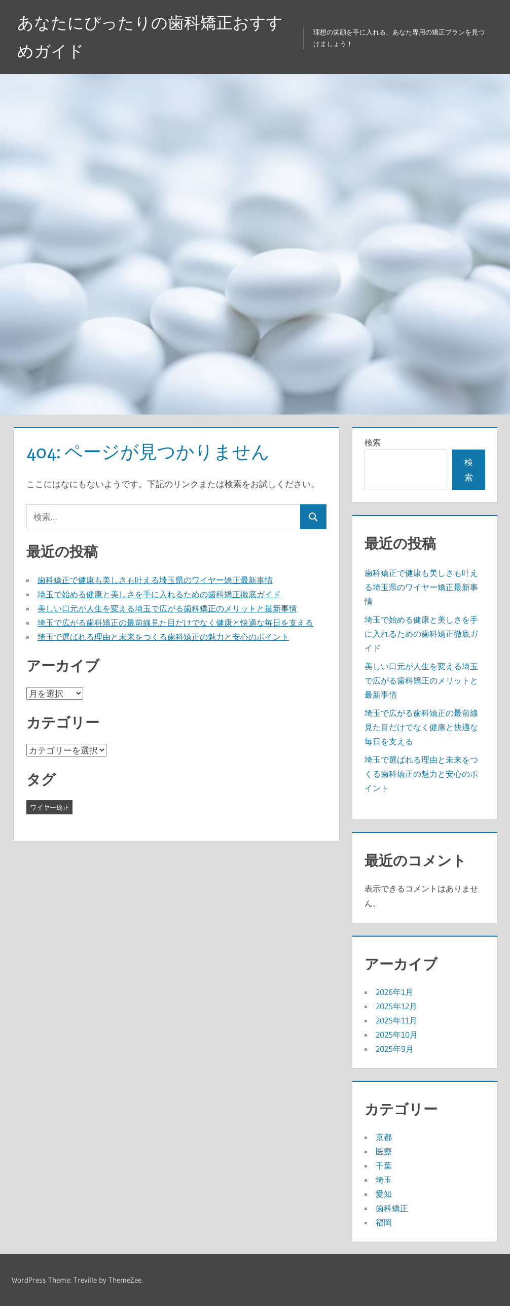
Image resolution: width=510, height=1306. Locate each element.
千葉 (384, 1165)
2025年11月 (396, 1020)
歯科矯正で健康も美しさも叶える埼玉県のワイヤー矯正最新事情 (155, 580)
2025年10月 (397, 1034)
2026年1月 (394, 992)
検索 (373, 442)
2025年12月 (396, 1006)
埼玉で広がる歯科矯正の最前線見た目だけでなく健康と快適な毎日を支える (175, 622)
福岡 (384, 1222)
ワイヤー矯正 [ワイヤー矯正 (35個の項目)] (49, 807)
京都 (384, 1137)
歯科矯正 (392, 1208)
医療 (384, 1151)
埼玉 (384, 1180)
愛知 (384, 1194)
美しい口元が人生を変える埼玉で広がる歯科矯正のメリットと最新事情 (167, 608)
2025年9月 (395, 1049)
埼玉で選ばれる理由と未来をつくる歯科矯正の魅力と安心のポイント (163, 637)
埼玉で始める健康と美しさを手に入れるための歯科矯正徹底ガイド (159, 594)
